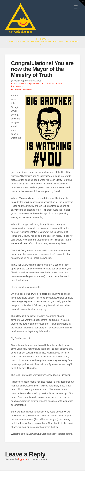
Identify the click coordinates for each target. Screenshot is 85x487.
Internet (35, 84)
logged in (23, 459)
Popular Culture (52, 84)
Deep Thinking (19, 84)
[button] (76, 7)
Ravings (16, 87)
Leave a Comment (21, 89)
